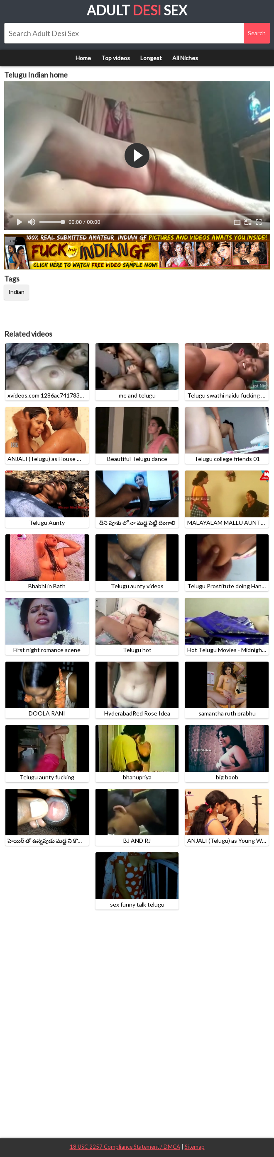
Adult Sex (137, 10)
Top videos (115, 57)
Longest (151, 57)
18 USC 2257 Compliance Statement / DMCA (125, 1146)
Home (83, 57)
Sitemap (195, 1146)
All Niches (185, 57)
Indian (16, 291)
